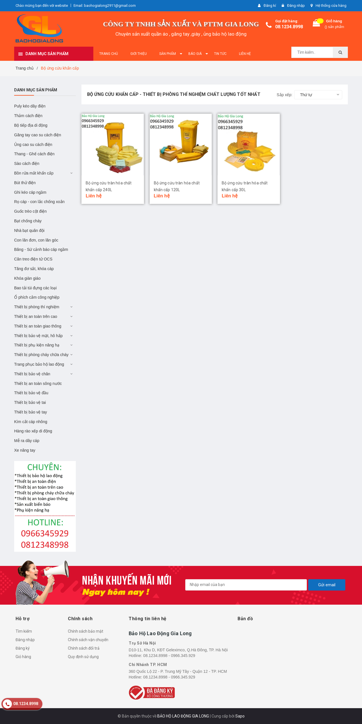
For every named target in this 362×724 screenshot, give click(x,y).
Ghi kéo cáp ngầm (30, 192)
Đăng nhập (25, 639)
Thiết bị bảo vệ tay (30, 412)
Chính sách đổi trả (84, 648)
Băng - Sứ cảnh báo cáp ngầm (41, 249)
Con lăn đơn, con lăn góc (36, 240)
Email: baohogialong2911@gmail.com (105, 5)
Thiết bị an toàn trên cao (35, 316)
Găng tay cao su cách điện (37, 135)
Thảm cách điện (28, 115)
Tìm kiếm (24, 631)
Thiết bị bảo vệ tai (30, 402)
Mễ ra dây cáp (26, 440)
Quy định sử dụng (83, 656)
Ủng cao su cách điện (33, 144)
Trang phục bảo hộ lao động (39, 364)
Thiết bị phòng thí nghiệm (36, 307)
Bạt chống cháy (28, 221)
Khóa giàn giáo (27, 278)
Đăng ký (23, 648)
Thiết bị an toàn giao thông (37, 326)
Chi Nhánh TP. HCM (148, 664)
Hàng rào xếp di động (33, 431)
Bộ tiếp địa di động (31, 125)
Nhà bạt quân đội (29, 230)
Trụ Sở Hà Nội (142, 643)
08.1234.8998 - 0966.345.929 (169, 655)
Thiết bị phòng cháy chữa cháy (41, 354)
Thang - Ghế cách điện (34, 154)
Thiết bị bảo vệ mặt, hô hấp (38, 335)
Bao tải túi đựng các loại (35, 288)
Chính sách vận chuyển (88, 639)
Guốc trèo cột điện (30, 211)
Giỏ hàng (23, 656)
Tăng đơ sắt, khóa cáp (34, 268)
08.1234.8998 (289, 26)
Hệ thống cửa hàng (331, 5)
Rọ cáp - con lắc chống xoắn (39, 201)
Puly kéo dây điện (30, 106)
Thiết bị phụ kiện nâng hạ (36, 345)
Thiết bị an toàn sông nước (38, 383)
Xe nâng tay (24, 450)
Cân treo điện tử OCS (33, 259)
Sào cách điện (26, 163)
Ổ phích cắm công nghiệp (36, 297)
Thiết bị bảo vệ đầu (31, 393)
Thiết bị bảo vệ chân (32, 374)
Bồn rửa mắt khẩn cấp (33, 173)
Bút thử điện (25, 182)
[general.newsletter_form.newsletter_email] (246, 585)
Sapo (240, 716)
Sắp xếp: (284, 94)
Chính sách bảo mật (85, 631)
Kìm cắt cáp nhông (30, 421)
